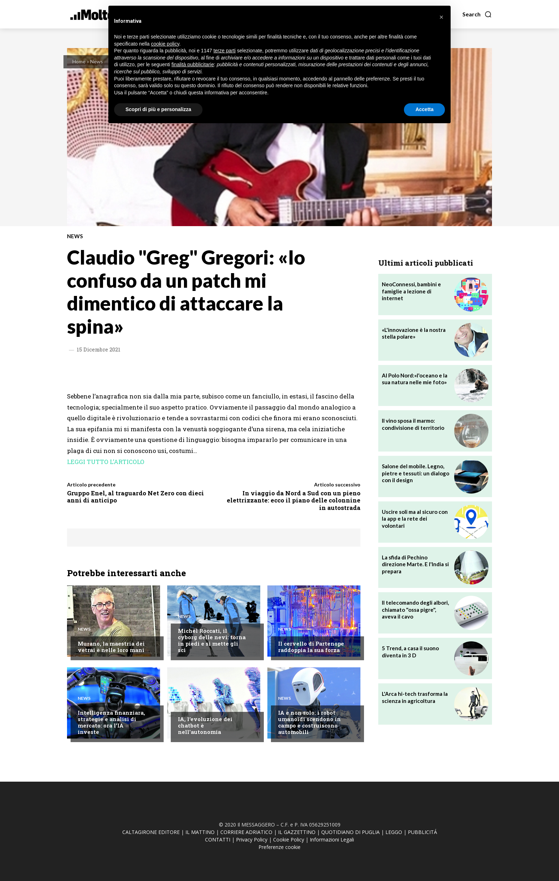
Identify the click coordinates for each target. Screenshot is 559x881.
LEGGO (393, 832)
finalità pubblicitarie (192, 64)
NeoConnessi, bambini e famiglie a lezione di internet (411, 291)
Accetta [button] (424, 109)
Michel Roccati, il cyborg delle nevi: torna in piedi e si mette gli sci (212, 640)
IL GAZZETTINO (297, 832)
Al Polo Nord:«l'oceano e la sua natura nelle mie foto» (414, 379)
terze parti (225, 50)
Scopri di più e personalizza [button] (158, 109)
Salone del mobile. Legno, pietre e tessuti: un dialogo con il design (415, 473)
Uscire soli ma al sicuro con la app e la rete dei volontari (415, 519)
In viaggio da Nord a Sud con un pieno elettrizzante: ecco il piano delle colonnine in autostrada (293, 500)
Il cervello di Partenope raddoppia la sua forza (311, 646)
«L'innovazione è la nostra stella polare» (414, 333)
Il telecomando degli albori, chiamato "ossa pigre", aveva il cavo (415, 609)
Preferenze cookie (279, 847)
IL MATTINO (200, 832)
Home (79, 61)
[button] (477, 14)
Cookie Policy (288, 839)
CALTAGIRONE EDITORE (151, 832)
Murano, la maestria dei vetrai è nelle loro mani (111, 646)
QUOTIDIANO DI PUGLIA (350, 832)
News (96, 61)
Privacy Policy (251, 839)
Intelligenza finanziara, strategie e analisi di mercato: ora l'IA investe (111, 722)
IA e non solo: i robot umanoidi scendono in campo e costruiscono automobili (309, 722)
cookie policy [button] (165, 44)
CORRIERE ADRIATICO (246, 832)
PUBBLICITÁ (422, 832)
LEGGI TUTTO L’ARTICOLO (105, 462)
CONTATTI (217, 839)
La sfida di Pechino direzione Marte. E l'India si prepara (415, 564)
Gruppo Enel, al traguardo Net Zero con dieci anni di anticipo (135, 496)
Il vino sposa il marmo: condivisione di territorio (413, 424)
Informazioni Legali (332, 839)
